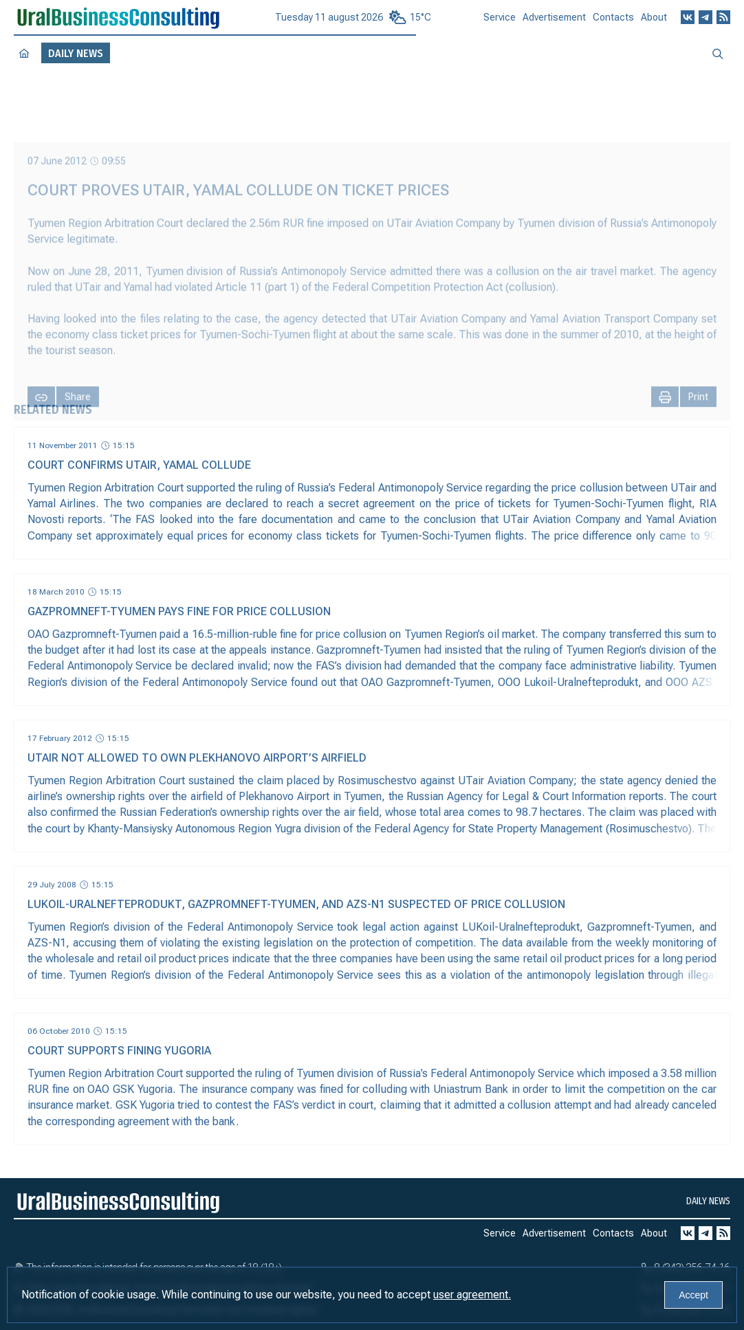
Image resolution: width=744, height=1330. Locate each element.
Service (499, 22)
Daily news (708, 1201)
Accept (693, 1294)
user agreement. (472, 1294)
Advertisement (554, 23)
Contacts (613, 22)
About (654, 21)
